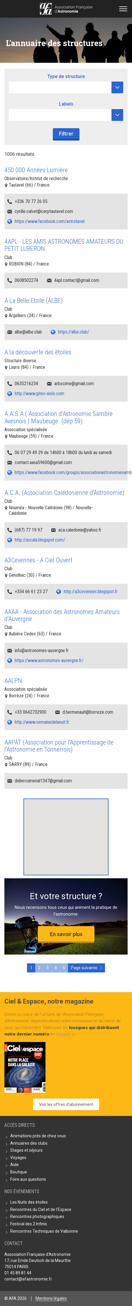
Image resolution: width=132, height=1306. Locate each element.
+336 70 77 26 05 (31, 201)
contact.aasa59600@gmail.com (43, 462)
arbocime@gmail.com (74, 383)
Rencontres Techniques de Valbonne (44, 1231)
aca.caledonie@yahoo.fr (79, 530)
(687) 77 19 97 (28, 530)
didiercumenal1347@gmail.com (43, 781)
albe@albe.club (28, 332)
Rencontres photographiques (37, 1216)
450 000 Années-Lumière (36, 170)
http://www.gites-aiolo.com (39, 393)
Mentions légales (51, 1298)
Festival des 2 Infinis (28, 1224)
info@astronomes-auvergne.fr (42, 650)
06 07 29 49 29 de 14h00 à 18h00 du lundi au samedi (63, 452)
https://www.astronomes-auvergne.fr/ (49, 660)
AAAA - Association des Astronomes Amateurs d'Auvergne (62, 615)
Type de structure (66, 76)
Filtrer (66, 134)
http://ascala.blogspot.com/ (40, 540)
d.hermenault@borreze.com (87, 712)
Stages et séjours (26, 1150)
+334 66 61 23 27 (31, 591)
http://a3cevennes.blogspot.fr (91, 591)
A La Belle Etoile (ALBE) (33, 300)
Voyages (18, 1157)
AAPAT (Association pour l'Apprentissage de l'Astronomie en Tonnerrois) (59, 746)
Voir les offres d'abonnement (66, 1104)
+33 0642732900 (30, 712)
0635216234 (26, 383)
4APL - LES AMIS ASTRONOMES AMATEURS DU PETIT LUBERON (63, 245)
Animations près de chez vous (38, 1136)
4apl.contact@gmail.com (76, 280)
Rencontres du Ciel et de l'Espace (40, 1209)
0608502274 (26, 280)
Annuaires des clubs (29, 1143)
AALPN (13, 680)
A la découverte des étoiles (37, 352)
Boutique (18, 1172)
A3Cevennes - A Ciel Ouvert (38, 560)
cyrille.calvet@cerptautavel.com (44, 211)
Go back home (66, 9)
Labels (66, 104)
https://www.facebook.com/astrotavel (49, 221)
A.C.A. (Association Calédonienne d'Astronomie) (64, 492)
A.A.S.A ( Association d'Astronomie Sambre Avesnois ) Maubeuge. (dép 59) (58, 417)
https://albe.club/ (73, 332)
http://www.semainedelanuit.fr (42, 722)
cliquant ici (66, 1034)
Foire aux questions (28, 1179)
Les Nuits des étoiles (29, 1202)
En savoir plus (66, 934)
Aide (14, 1164)
